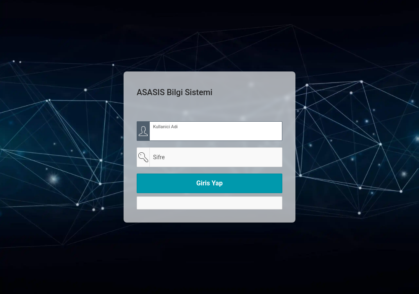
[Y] (209, 202)
